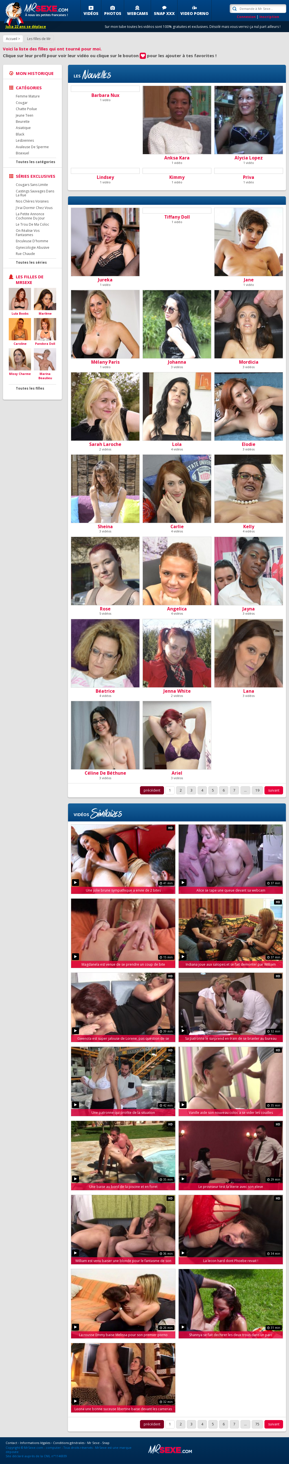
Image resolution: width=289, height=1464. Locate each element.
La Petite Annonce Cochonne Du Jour (30, 216)
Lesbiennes (25, 140)
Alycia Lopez (249, 158)
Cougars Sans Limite (32, 184)
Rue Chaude (25, 253)
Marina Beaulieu (45, 376)
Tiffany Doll (177, 217)
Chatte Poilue (26, 108)
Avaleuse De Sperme (32, 147)
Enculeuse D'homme (32, 241)
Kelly (248, 526)
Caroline (20, 343)
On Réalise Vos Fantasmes (28, 232)
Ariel (177, 773)
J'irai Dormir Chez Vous (34, 207)
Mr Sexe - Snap (98, 1443)
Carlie (177, 526)
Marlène (45, 313)
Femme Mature (28, 96)
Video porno (194, 13)
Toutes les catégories (35, 161)
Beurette (23, 121)
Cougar (22, 102)
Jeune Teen (24, 115)
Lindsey (105, 177)
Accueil (11, 38)
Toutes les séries (31, 262)
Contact (11, 1443)
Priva (248, 177)
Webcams (137, 13)
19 (257, 790)
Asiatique (23, 127)
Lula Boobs (20, 313)
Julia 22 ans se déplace (26, 26)
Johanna (177, 362)
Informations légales (35, 1443)
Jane (249, 280)
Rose (105, 609)
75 (257, 1424)
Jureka (105, 280)
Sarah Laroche (105, 444)
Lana (248, 691)
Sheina (105, 526)
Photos (112, 13)
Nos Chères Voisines (32, 201)
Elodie (248, 444)
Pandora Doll (45, 343)
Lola (177, 444)
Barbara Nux (105, 95)
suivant (273, 790)
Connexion (246, 16)
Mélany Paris (105, 362)
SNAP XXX (164, 13)
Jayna (248, 609)
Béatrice (105, 691)
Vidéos (91, 13)
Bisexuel (22, 153)
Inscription (269, 16)
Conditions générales (68, 1443)
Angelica (177, 609)
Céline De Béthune (105, 773)
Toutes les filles (30, 388)
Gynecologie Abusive (32, 247)
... (245, 790)
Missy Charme (20, 374)
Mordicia (249, 362)
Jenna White (177, 691)
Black (20, 134)
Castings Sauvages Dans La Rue (35, 193)
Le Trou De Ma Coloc (32, 224)
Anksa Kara (177, 158)
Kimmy (177, 177)
